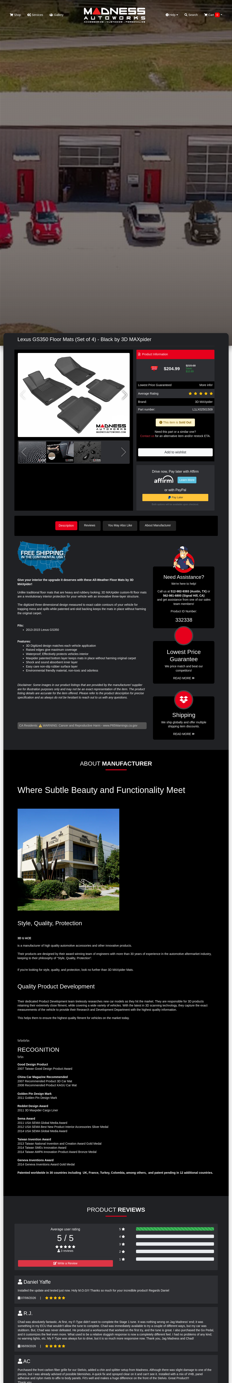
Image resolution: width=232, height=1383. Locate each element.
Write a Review (65, 1262)
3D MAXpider (204, 401)
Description (66, 525)
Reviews (92, 525)
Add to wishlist (175, 452)
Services (35, 15)
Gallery (56, 15)
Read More (183, 677)
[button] (125, 395)
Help (172, 15)
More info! (206, 385)
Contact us (147, 436)
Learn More (187, 480)
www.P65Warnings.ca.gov (120, 724)
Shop (15, 15)
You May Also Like (122, 525)
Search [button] (191, 15)
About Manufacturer (160, 525)
